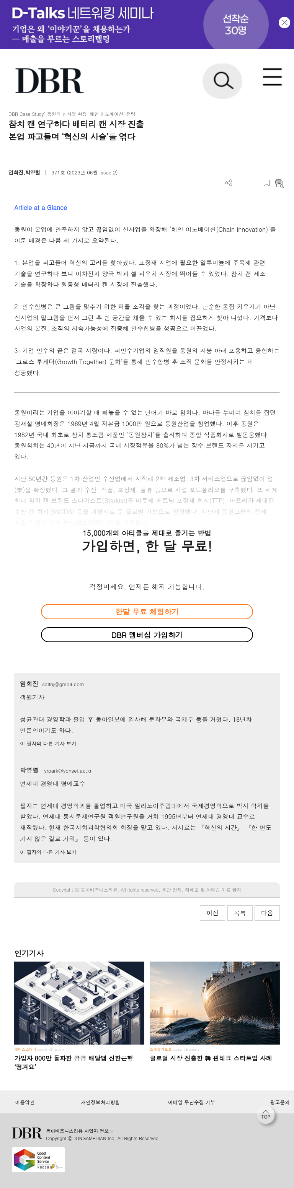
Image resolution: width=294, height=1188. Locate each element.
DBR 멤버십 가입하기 (147, 635)
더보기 (228, 183)
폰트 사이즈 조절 (254, 183)
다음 (267, 912)
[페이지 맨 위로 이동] (267, 1117)
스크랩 (266, 183)
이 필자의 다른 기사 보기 (48, 743)
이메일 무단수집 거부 (191, 1102)
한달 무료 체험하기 (147, 611)
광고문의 (280, 1102)
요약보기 (279, 183)
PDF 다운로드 (241, 183)
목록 (240, 912)
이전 (212, 912)
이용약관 (24, 1102)
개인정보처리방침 (100, 1102)
